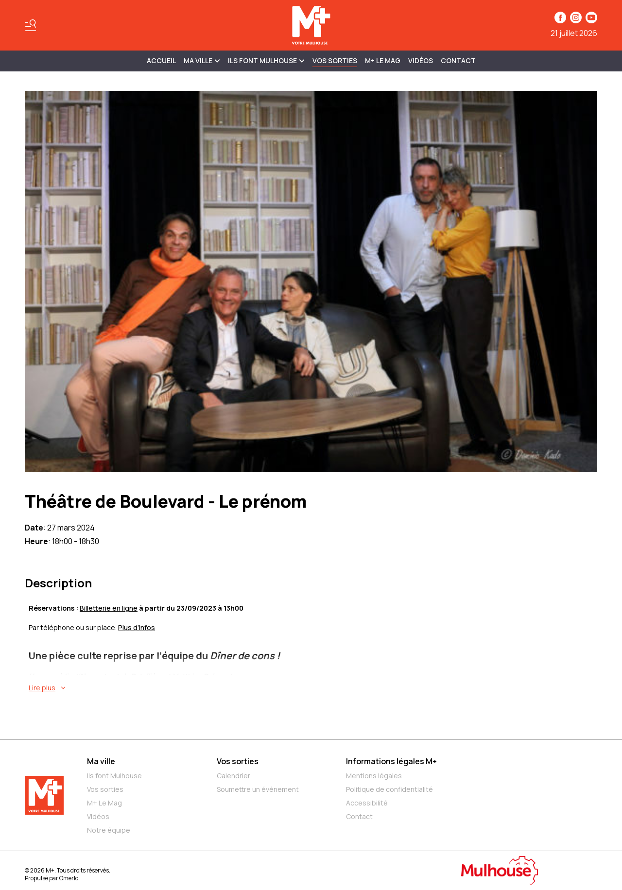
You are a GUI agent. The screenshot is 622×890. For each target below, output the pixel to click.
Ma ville (101, 761)
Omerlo (68, 878)
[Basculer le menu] (30, 25)
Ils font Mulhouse (114, 775)
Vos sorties (334, 60)
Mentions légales (374, 775)
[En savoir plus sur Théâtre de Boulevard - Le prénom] (313, 688)
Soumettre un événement (258, 789)
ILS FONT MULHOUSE (266, 60)
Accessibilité (367, 802)
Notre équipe (108, 830)
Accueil (161, 60)
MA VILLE (202, 60)
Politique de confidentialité (389, 789)
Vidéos (420, 60)
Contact (458, 60)
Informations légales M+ (391, 761)
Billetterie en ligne (109, 608)
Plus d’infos (136, 627)
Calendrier (233, 775)
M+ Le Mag (382, 60)
